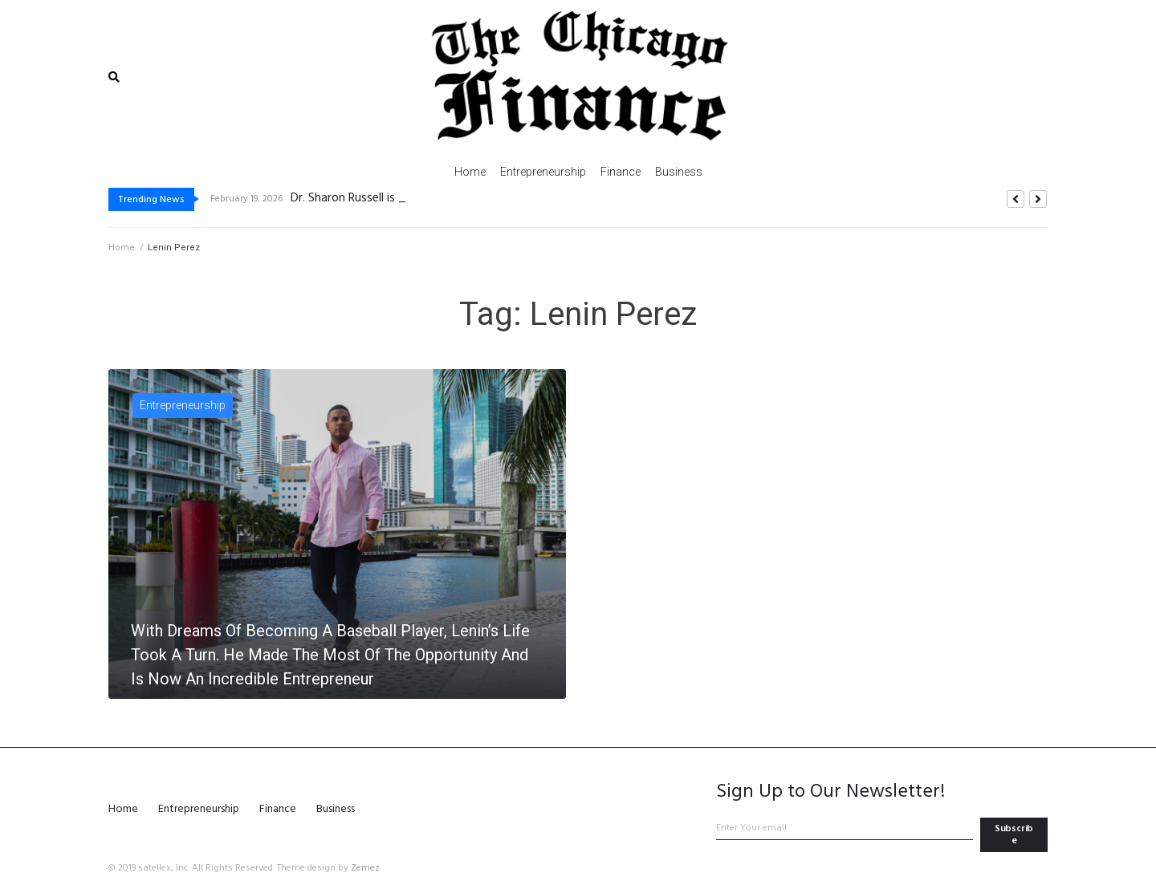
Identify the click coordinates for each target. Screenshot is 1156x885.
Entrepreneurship (183, 405)
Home (121, 247)
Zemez (365, 868)
